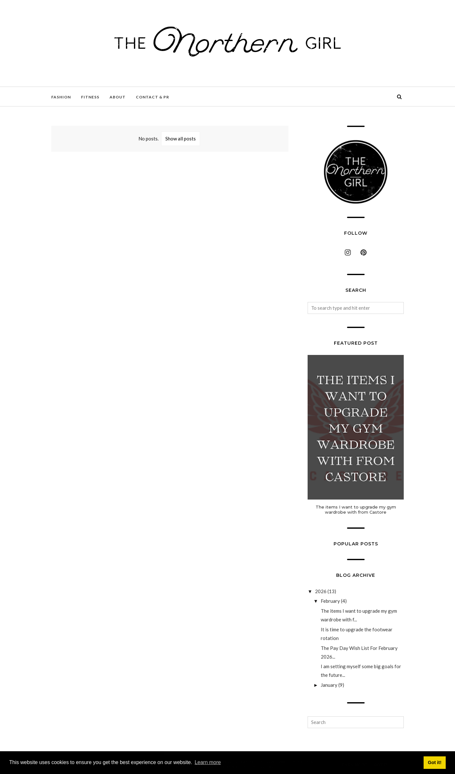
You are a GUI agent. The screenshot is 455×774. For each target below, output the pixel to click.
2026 (321, 591)
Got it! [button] (434, 762)
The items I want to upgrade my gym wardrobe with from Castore (356, 509)
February (330, 601)
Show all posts (180, 138)
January (329, 685)
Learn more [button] (207, 762)
